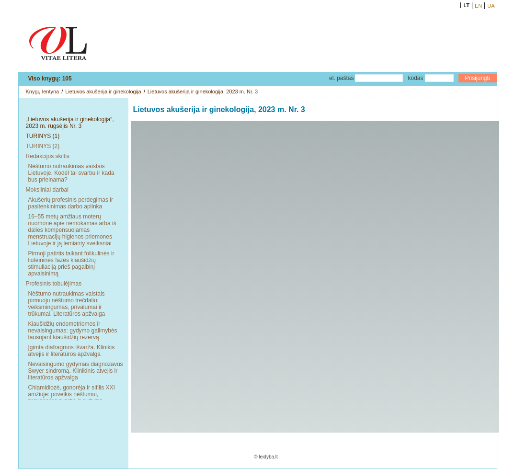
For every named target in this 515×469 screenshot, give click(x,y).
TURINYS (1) (43, 136)
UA (490, 6)
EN (478, 6)
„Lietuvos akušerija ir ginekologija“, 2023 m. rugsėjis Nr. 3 (70, 122)
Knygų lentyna (42, 91)
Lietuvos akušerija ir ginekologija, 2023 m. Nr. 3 (203, 91)
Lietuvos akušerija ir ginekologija (103, 91)
